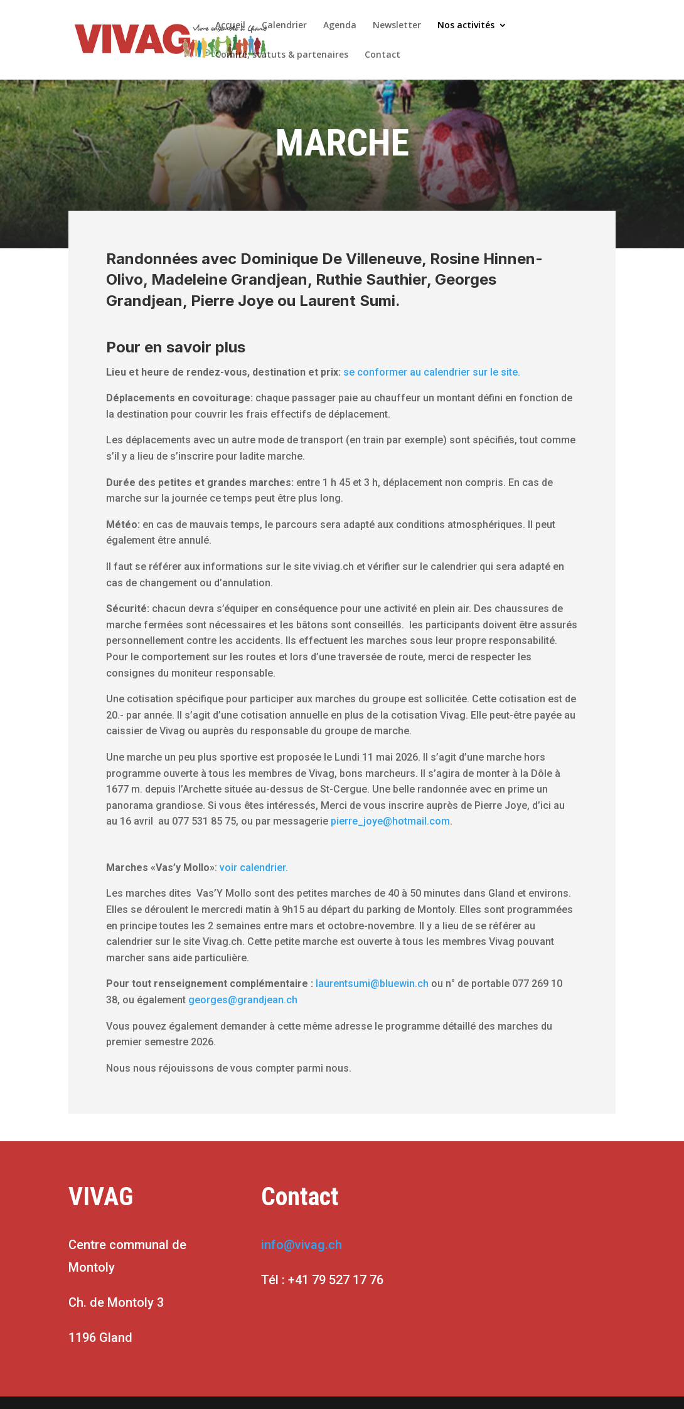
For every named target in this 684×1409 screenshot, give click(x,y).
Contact (382, 55)
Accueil (230, 26)
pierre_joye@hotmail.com (390, 821)
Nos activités (465, 26)
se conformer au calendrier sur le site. (434, 372)
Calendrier (284, 26)
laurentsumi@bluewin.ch (372, 983)
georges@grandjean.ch (242, 1000)
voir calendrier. (254, 867)
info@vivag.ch (301, 1244)
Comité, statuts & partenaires (281, 55)
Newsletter (397, 26)
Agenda (339, 26)
